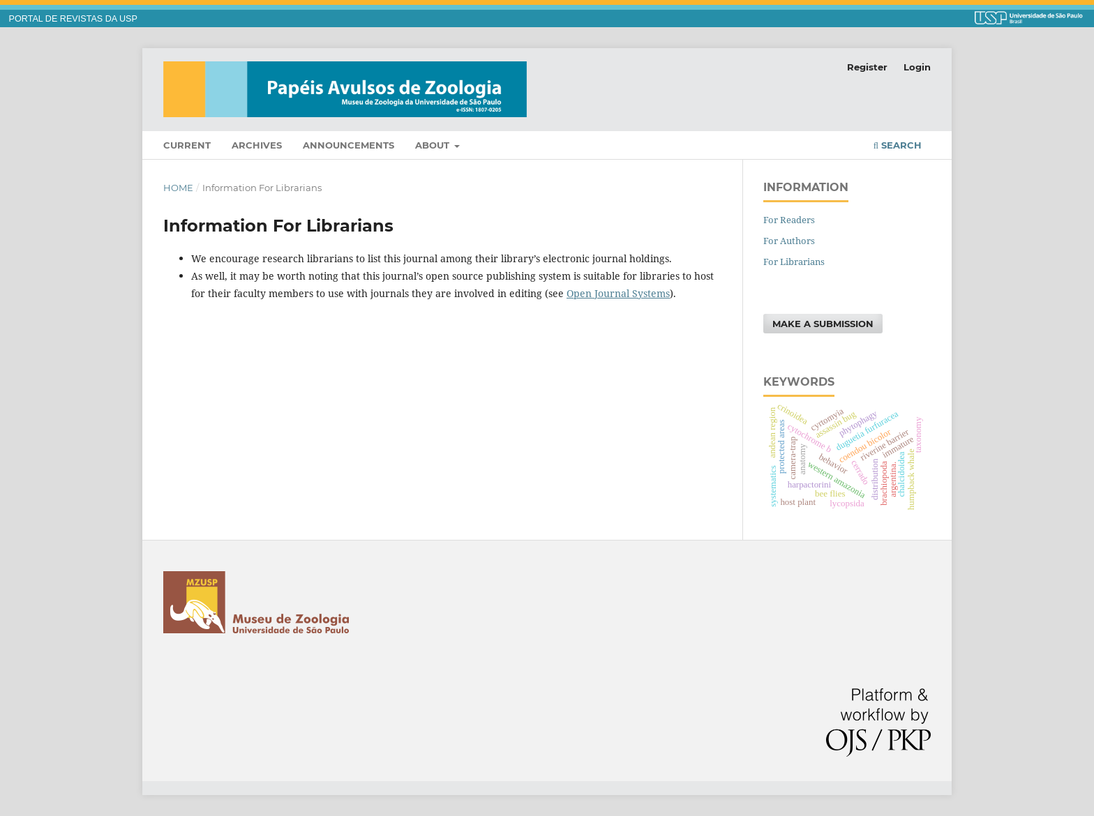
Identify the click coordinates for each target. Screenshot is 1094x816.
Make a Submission (823, 323)
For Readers (789, 219)
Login (917, 67)
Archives (257, 145)
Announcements (348, 145)
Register (867, 67)
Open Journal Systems (618, 293)
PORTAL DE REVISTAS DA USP (73, 19)
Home (178, 187)
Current (187, 145)
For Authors (789, 240)
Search (898, 145)
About (433, 145)
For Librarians (794, 261)
